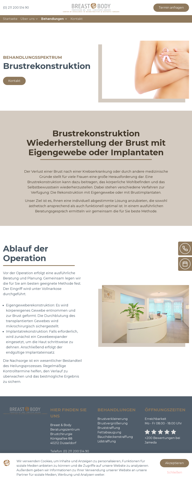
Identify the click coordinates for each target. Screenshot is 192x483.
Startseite (10, 19)
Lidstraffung (107, 441)
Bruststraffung (109, 428)
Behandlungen (54, 19)
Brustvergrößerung (113, 423)
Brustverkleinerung (113, 419)
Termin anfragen (171, 7)
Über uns (29, 19)
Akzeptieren (174, 463)
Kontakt (76, 19)
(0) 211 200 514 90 (76, 451)
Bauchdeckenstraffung (115, 437)
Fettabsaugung (109, 432)
